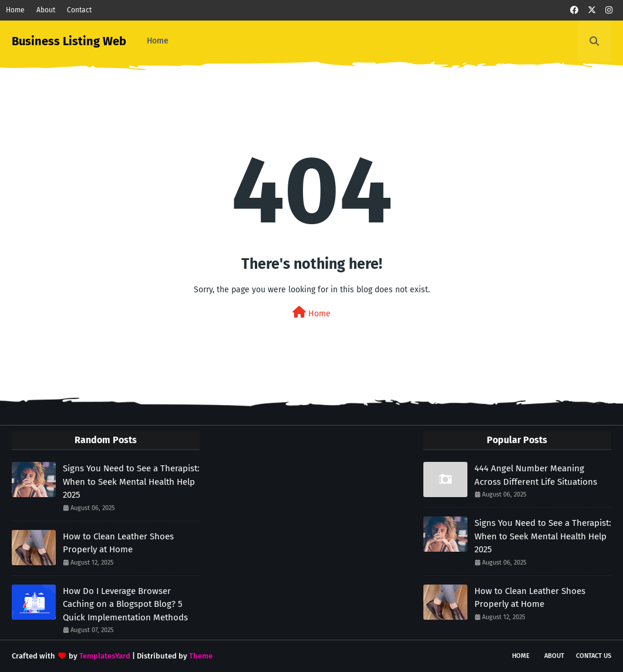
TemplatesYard (104, 655)
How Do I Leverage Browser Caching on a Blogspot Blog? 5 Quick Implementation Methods (125, 604)
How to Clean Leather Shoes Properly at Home (118, 543)
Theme (201, 655)
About (45, 10)
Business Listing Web (69, 41)
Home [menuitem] (158, 41)
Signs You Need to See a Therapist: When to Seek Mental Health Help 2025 (131, 481)
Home (15, 10)
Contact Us (593, 656)
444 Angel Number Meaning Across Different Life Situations (535, 475)
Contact (79, 10)
